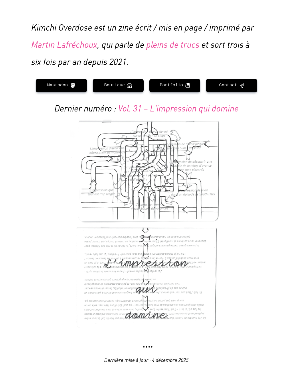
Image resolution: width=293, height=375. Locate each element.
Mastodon (61, 85)
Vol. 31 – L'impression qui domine (178, 107)
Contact (231, 85)
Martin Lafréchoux (64, 44)
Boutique (118, 85)
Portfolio (175, 85)
